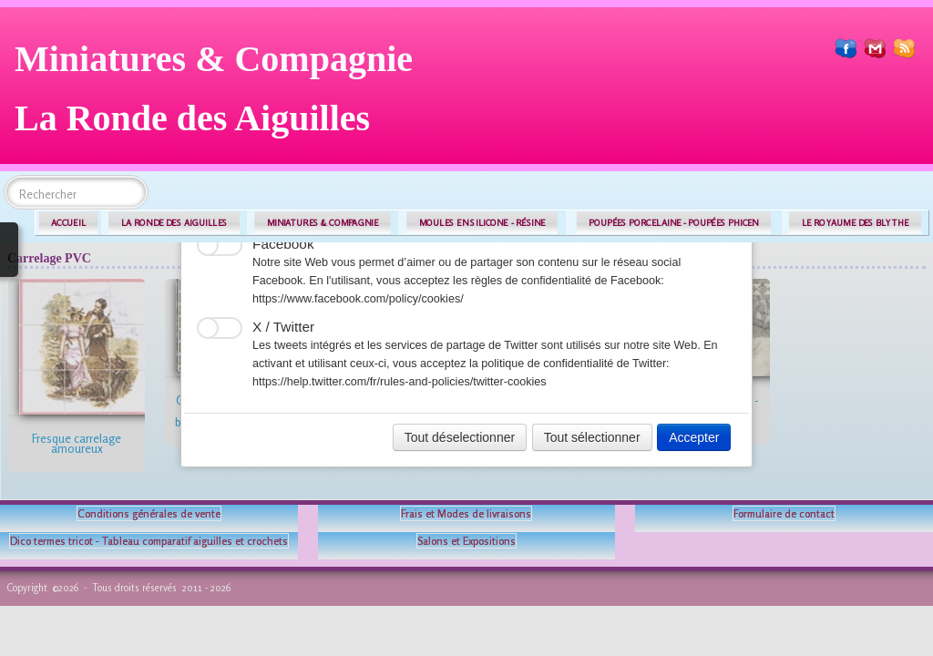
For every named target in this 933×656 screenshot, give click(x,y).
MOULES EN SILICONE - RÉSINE (482, 223)
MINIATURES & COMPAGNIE (322, 223)
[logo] (220, 95)
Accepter (694, 437)
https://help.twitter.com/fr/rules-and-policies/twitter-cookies (399, 381)
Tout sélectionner (592, 437)
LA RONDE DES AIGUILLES (174, 223)
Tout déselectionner (460, 437)
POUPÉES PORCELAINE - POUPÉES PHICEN (673, 223)
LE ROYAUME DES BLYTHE (855, 223)
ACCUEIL (68, 223)
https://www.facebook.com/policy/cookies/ (358, 298)
